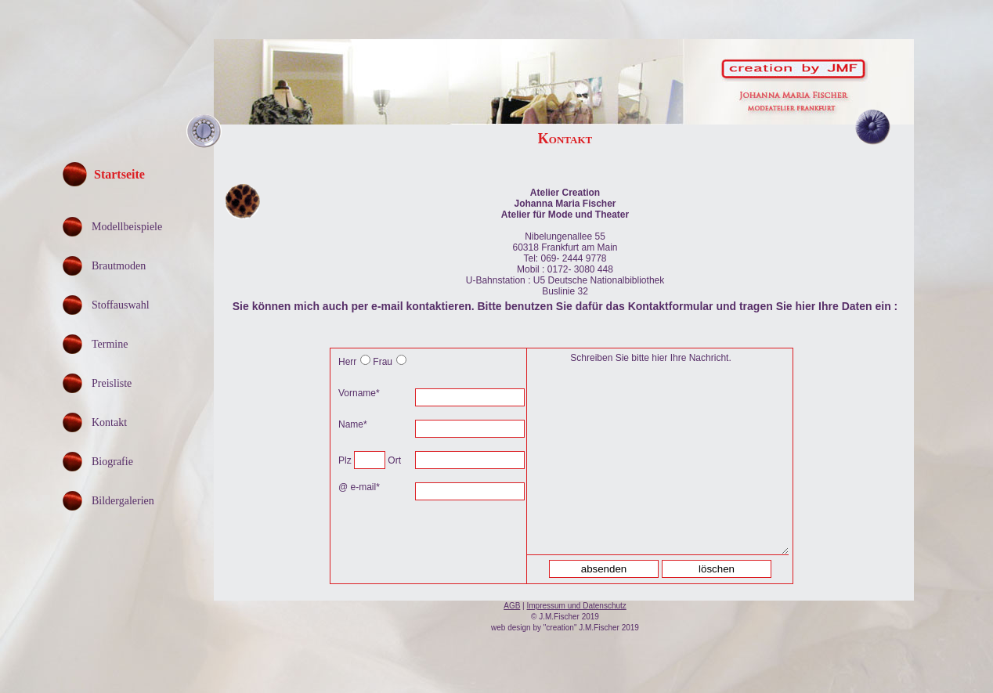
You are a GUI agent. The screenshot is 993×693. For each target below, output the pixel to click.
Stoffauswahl (121, 305)
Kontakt (109, 422)
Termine (110, 344)
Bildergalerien (123, 501)
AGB (512, 605)
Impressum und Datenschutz (576, 605)
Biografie (112, 461)
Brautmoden (119, 266)
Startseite (119, 174)
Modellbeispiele (127, 227)
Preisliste (112, 383)
